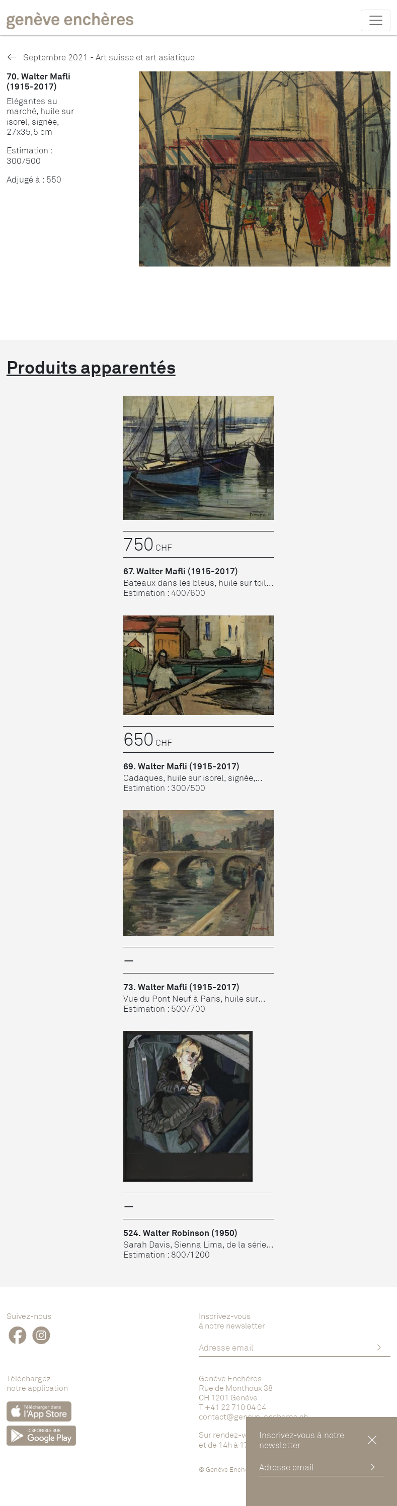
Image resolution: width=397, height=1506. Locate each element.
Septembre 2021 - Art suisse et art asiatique (101, 57)
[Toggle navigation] (375, 20)
